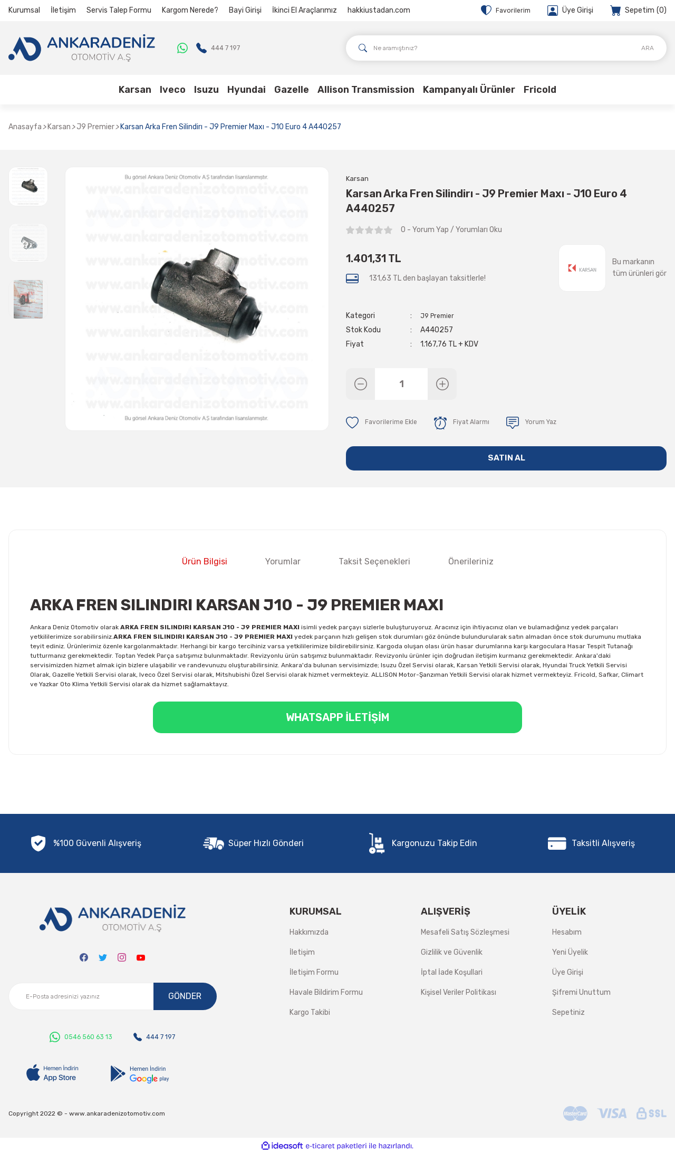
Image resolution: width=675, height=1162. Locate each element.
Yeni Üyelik (570, 961)
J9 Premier (439, 317)
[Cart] (638, 10)
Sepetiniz (568, 1021)
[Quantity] (401, 385)
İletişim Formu (314, 981)
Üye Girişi (567, 981)
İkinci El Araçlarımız (304, 10)
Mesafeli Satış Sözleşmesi (465, 941)
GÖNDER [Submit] (184, 1005)
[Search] (506, 48)
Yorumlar (283, 570)
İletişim (63, 10)
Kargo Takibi (310, 1021)
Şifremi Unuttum (581, 1001)
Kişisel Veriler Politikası (458, 1001)
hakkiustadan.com (379, 10)
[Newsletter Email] (112, 1005)
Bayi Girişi (245, 10)
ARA (647, 48)
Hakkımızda (309, 941)
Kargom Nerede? (190, 10)
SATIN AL (506, 463)
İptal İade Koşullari (452, 981)
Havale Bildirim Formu (326, 1001)
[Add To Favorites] (384, 424)
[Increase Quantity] (442, 385)
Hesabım (567, 941)
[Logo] (81, 48)
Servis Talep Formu (118, 10)
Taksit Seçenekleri (374, 570)
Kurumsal (24, 10)
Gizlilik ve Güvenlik (452, 961)
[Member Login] (570, 10)
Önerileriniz (471, 570)
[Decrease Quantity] (360, 385)
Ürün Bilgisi (204, 570)
